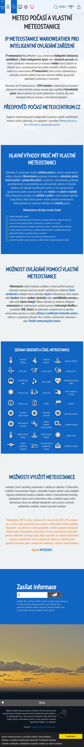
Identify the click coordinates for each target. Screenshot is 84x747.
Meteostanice (14, 7)
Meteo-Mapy (8, 7)
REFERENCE (46, 550)
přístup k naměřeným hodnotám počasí (56, 313)
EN (2, 8)
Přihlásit (80, 7)
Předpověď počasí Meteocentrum (43, 727)
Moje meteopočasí (72, 7)
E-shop (32, 7)
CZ (2, 1)
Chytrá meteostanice (20, 7)
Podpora (26, 7)
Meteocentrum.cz (68, 121)
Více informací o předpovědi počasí (42, 124)
